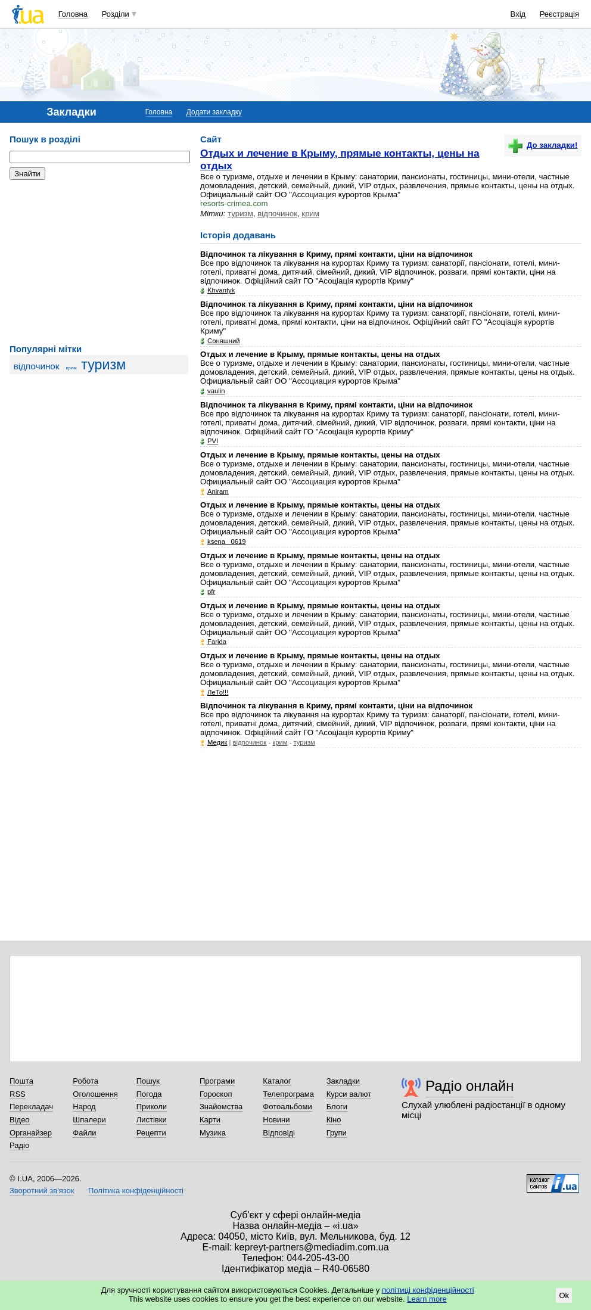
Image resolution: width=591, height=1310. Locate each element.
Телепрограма (288, 1094)
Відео (20, 1119)
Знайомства (221, 1106)
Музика (213, 1132)
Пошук (148, 1080)
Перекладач (31, 1106)
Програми (217, 1080)
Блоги (336, 1106)
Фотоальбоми (287, 1106)
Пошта (21, 1080)
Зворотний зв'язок (42, 1190)
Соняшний (223, 340)
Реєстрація (559, 14)
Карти (210, 1119)
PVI (212, 440)
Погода (149, 1094)
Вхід (518, 14)
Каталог (277, 1080)
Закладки (343, 1080)
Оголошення (95, 1094)
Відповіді (279, 1132)
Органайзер (31, 1132)
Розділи (115, 14)
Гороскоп (216, 1094)
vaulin (216, 390)
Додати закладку (214, 112)
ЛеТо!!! (217, 692)
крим (71, 368)
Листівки (151, 1119)
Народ (84, 1106)
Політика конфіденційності (135, 1190)
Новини (276, 1119)
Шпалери (89, 1119)
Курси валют (349, 1094)
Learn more (426, 1299)
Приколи (151, 1106)
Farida (216, 641)
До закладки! (542, 145)
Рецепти (151, 1132)
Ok (564, 1295)
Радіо (19, 1145)
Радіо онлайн (469, 1086)
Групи (336, 1132)
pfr (211, 591)
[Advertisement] (99, 262)
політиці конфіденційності (428, 1290)
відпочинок (37, 366)
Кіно (333, 1119)
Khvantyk (221, 290)
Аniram (218, 491)
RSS (18, 1094)
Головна (73, 14)
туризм (103, 364)
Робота (85, 1080)
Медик (217, 742)
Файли (84, 1132)
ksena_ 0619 (226, 541)
